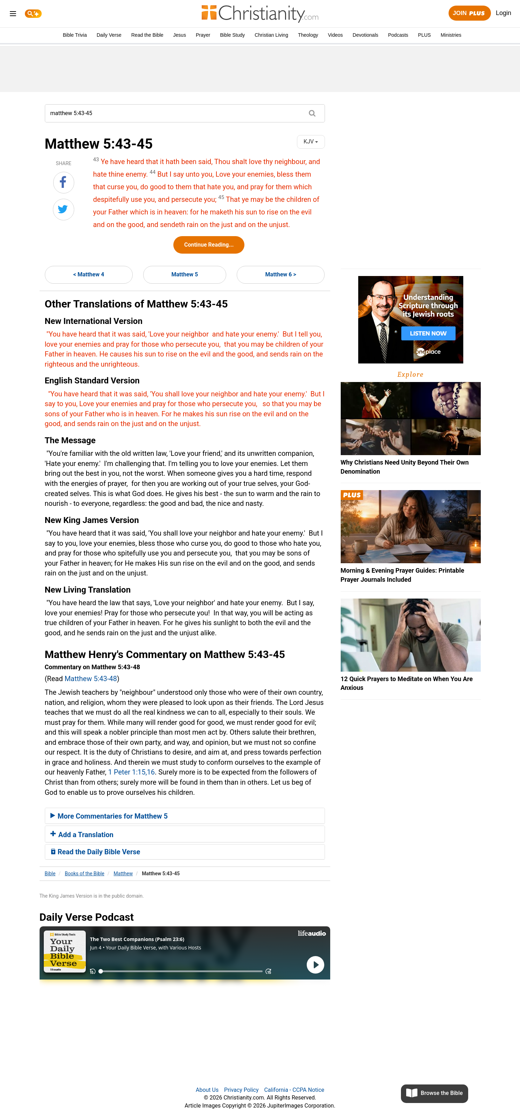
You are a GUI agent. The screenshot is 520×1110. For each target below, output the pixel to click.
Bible (50, 873)
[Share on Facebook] (63, 182)
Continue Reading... (209, 244)
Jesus (179, 35)
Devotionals (365, 35)
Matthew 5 (185, 274)
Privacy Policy (241, 1090)
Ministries (451, 35)
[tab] (185, 815)
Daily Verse (109, 35)
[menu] (13, 15)
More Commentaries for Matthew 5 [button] (109, 816)
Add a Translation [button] (82, 834)
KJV (311, 141)
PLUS (424, 35)
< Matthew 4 (88, 274)
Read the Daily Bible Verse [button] (95, 852)
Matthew (123, 873)
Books (84, 873)
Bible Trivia (74, 35)
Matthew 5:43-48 (90, 678)
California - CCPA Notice (294, 1090)
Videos (335, 35)
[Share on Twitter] (63, 209)
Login (503, 12)
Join (469, 13)
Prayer (203, 35)
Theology (308, 35)
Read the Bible (147, 35)
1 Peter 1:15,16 (131, 772)
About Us (207, 1090)
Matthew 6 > (280, 274)
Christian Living (271, 35)
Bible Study (232, 35)
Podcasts (398, 35)
